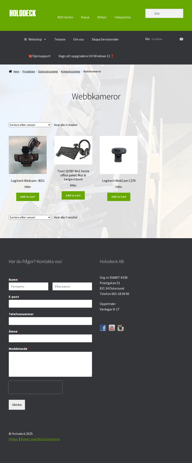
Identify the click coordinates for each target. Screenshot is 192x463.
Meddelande (19, 349)
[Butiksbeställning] (30, 125)
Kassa (85, 17)
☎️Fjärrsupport (39, 56)
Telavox (59, 39)
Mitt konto (65, 17)
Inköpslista (123, 17)
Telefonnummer (21, 314)
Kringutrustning (70, 71)
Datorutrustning (48, 71)
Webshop (37, 39)
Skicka (17, 404)
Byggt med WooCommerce (40, 439)
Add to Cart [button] (27, 197)
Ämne (14, 331)
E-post (15, 297)
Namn (14, 279)
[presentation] (35, 396)
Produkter (28, 71)
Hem (16, 71)
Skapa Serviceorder (105, 39)
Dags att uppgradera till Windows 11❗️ (86, 56)
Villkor (102, 17)
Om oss (78, 39)
